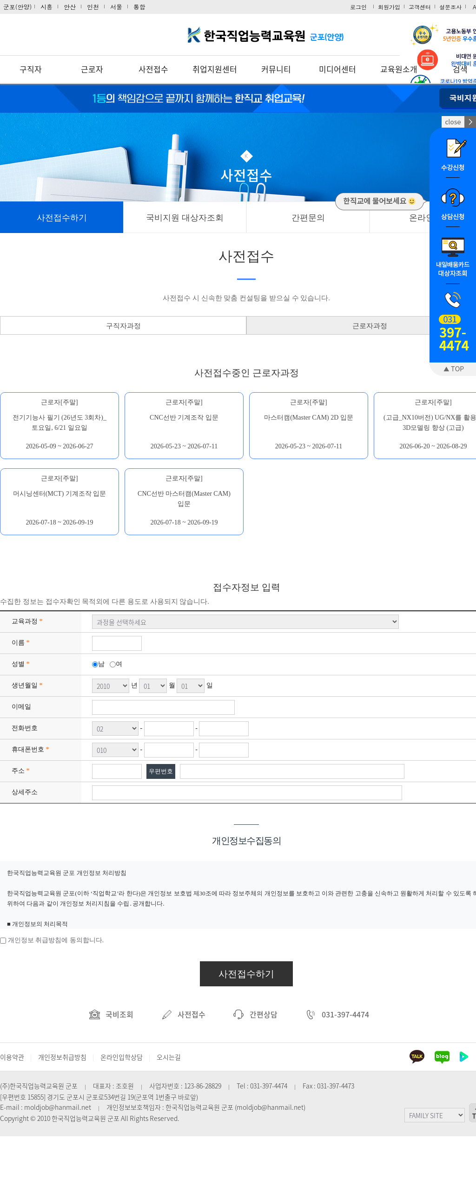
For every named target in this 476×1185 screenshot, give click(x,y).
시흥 (46, 6)
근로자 (92, 69)
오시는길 (169, 1057)
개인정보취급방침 (62, 1057)
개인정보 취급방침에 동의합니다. (56, 940)
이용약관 (12, 1057)
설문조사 (450, 7)
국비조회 (111, 1014)
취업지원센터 (214, 69)
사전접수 (153, 69)
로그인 (358, 7)
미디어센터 (337, 69)
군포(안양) (17, 6)
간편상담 (255, 1014)
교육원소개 (398, 69)
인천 (93, 6)
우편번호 (161, 771)
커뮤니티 (276, 69)
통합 (139, 6)
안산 (70, 6)
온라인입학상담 (121, 1057)
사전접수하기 (246, 974)
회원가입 (389, 7)
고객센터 (420, 7)
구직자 (31, 69)
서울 (116, 6)
